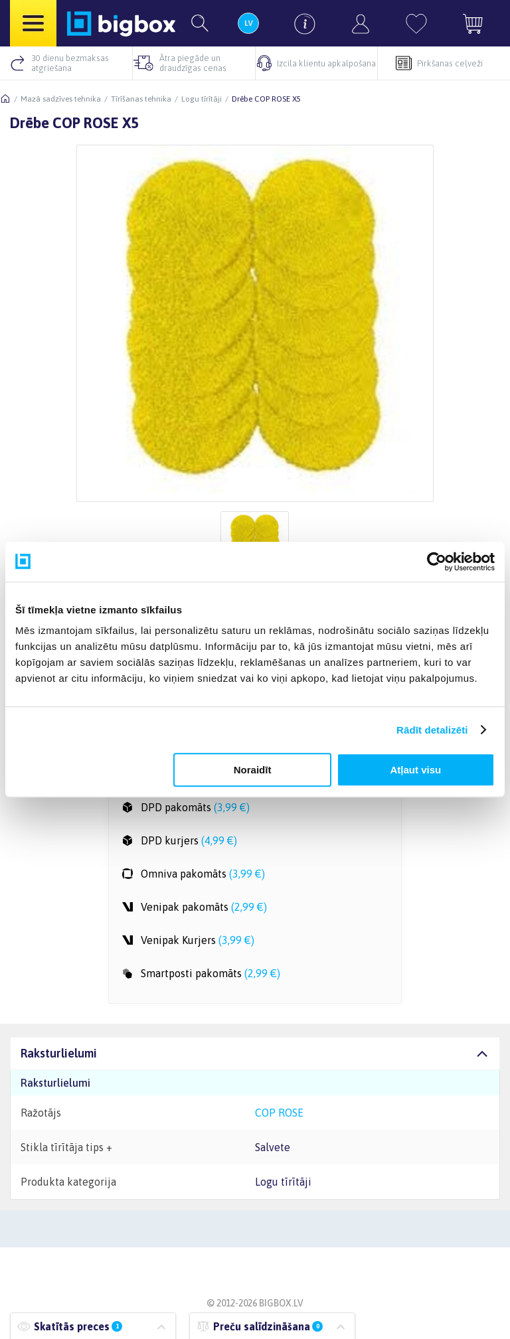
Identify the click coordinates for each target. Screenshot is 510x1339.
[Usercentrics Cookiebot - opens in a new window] (437, 562)
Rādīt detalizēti (432, 730)
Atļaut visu (416, 769)
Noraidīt (253, 769)
